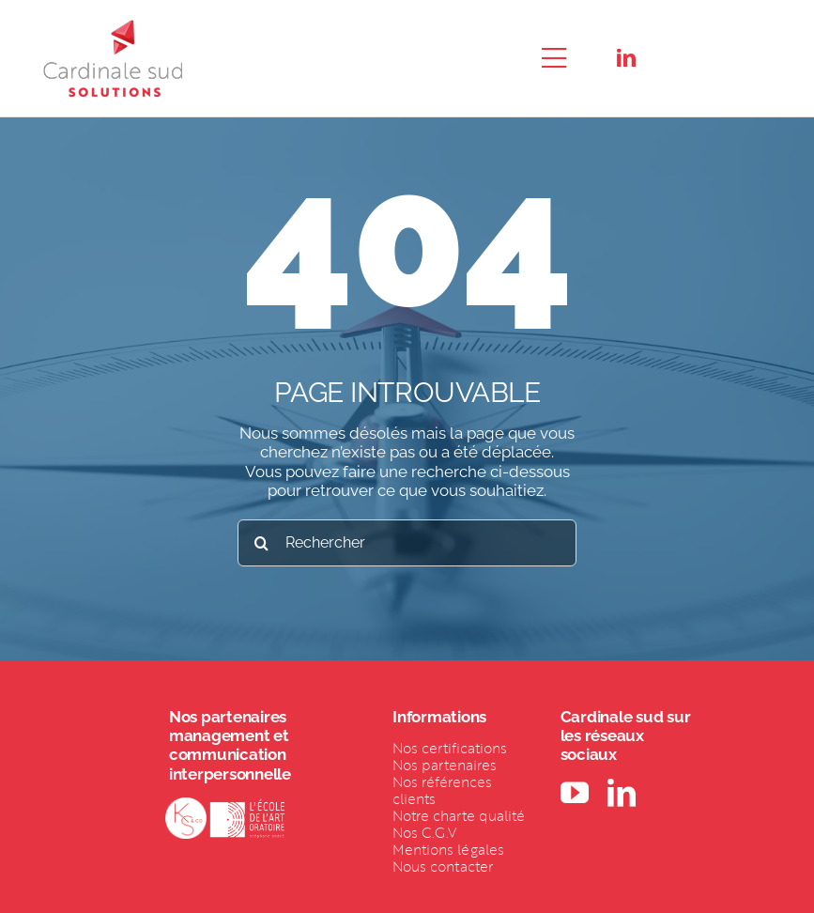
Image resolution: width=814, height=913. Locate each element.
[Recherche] (261, 542)
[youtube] (575, 793)
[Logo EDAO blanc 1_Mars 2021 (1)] (248, 805)
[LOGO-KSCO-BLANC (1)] (186, 805)
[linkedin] (626, 58)
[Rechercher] (407, 542)
